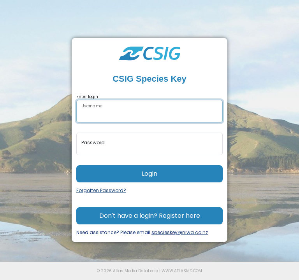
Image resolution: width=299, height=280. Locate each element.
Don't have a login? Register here (149, 215)
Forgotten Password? (101, 190)
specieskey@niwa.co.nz (179, 232)
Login (149, 173)
